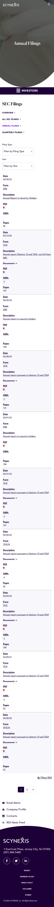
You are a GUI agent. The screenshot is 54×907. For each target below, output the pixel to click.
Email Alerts (13, 803)
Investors (27, 90)
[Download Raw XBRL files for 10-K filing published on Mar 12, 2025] (4, 282)
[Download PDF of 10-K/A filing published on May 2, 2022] (4, 568)
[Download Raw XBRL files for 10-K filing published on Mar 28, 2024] (4, 399)
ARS (5, 189)
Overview (7, 113)
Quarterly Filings (12, 132)
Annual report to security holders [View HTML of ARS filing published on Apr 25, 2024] (19, 319)
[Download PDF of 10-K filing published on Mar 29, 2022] (4, 629)
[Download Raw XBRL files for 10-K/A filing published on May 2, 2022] (4, 577)
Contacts (11, 816)
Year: (4, 159)
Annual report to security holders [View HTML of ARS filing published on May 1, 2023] (19, 436)
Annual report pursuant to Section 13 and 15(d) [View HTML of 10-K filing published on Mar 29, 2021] (26, 676)
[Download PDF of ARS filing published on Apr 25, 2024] (4, 328)
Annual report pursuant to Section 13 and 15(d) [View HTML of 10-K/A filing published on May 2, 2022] (26, 554)
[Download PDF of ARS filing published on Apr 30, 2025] (4, 208)
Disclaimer (27, 889)
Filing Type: (7, 145)
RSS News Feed (15, 822)
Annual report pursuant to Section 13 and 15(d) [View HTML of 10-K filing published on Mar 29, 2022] (26, 615)
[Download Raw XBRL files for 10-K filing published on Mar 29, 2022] (4, 638)
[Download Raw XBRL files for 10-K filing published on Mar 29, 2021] (4, 699)
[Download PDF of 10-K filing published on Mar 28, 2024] (4, 390)
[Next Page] (33, 789)
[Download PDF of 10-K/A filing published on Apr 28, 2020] (4, 751)
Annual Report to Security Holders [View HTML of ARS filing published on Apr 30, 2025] (20, 198)
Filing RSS (44, 778)
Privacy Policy (27, 883)
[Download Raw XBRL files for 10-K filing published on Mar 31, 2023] (4, 516)
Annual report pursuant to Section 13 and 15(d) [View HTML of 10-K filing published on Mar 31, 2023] (26, 493)
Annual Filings (10, 126)
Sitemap (28, 895)
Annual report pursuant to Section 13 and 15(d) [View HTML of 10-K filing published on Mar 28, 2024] (26, 375)
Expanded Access (27, 876)
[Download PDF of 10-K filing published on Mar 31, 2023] (4, 507)
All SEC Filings (10, 119)
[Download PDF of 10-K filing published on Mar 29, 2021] (4, 690)
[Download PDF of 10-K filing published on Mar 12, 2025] (4, 272)
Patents (27, 870)
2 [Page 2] (28, 790)
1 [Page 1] (22, 790)
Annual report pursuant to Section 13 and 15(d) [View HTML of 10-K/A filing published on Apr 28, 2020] (26, 737)
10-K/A (6, 544)
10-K (5, 245)
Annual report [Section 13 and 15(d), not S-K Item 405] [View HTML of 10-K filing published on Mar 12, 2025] (27, 256)
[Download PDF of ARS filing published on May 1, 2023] (4, 446)
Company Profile (16, 809)
